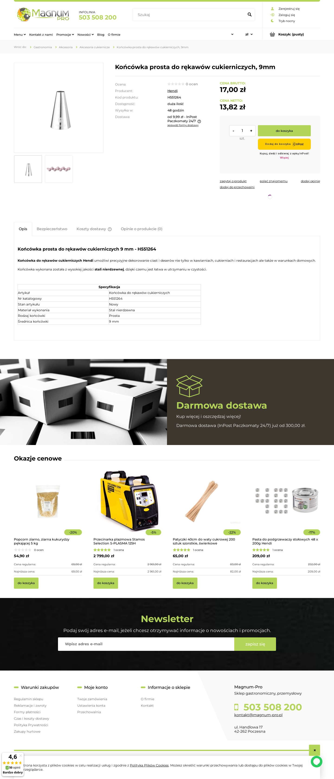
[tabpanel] (167, 289)
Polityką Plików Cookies (149, 765)
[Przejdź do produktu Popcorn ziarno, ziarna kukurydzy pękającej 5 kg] (48, 507)
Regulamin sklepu (28, 699)
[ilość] (242, 130)
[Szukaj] (249, 15)
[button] (233, 181)
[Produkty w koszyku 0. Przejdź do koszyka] (291, 34)
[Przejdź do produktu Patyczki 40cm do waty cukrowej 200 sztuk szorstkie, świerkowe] (207, 507)
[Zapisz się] (255, 644)
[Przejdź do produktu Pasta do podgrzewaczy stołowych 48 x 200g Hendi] (286, 507)
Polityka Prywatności (31, 725)
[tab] (23, 229)
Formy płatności (27, 712)
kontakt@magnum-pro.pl (258, 715)
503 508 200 (98, 17)
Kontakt (147, 705)
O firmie (147, 699)
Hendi (172, 91)
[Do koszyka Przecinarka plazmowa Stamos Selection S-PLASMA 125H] (105, 583)
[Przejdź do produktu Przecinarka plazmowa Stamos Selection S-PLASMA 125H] (127, 507)
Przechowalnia (89, 712)
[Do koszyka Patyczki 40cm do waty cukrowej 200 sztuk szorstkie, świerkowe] (185, 583)
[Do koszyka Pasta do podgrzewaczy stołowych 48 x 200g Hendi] (264, 583)
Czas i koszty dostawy (31, 718)
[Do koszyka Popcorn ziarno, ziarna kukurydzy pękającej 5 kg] (26, 583)
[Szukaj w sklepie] (189, 14)
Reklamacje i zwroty (30, 705)
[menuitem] (20, 34)
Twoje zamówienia (92, 699)
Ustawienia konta (91, 705)
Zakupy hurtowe (27, 731)
